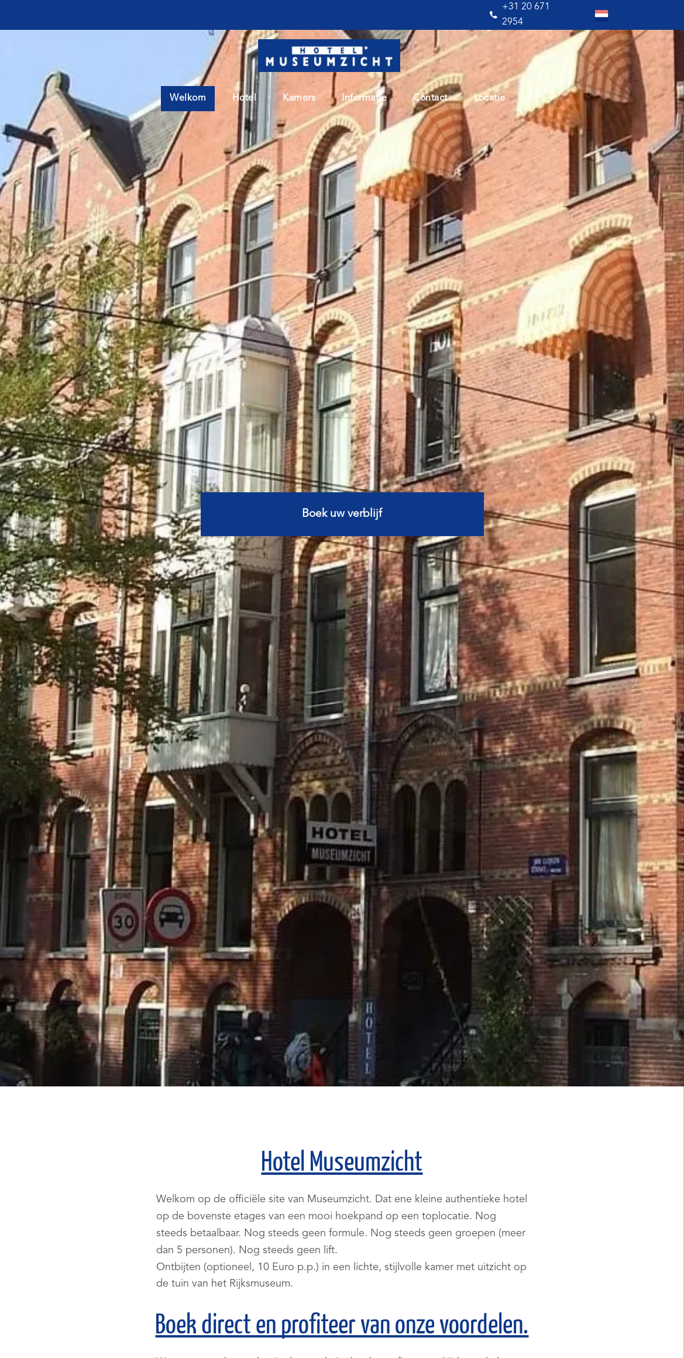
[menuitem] (192, 98)
